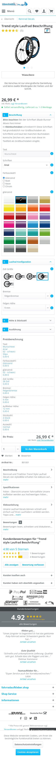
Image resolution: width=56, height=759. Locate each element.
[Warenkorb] (51, 11)
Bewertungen (10, 522)
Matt (7, 180)
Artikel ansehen (28, 641)
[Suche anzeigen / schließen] (29, 11)
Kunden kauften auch (14, 575)
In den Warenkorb (39, 449)
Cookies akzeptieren (28, 752)
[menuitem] (8, 11)
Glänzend (10, 178)
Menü (8, 11)
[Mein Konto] (44, 11)
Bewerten (24, 455)
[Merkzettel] (37, 11)
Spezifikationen (11, 487)
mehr (6, 479)
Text (5, 149)
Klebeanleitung (11, 504)
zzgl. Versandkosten (19, 103)
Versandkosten (10, 729)
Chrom (8, 186)
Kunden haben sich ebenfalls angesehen (23, 583)
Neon (8, 183)
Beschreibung (10, 469)
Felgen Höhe (9, 303)
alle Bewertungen (28, 624)
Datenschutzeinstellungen (28, 744)
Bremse (6, 291)
